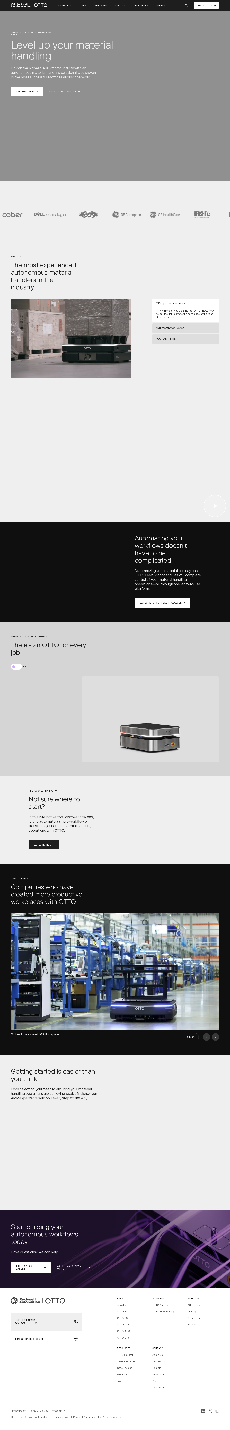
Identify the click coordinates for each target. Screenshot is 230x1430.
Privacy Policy (18, 1411)
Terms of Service (38, 1411)
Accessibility (58, 1411)
